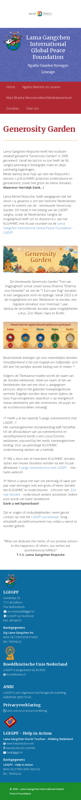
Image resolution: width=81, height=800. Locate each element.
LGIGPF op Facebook (18, 616)
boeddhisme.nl (14, 674)
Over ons (32, 108)
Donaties (12, 108)
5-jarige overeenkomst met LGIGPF (43, 468)
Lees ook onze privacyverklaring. (25, 711)
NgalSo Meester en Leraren (41, 87)
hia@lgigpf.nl (14, 752)
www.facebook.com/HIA (19, 748)
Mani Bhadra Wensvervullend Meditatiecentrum (39, 98)
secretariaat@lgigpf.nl (20, 611)
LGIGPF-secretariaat (45, 517)
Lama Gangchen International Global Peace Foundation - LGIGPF (38, 228)
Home (10, 87)
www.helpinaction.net (18, 743)
